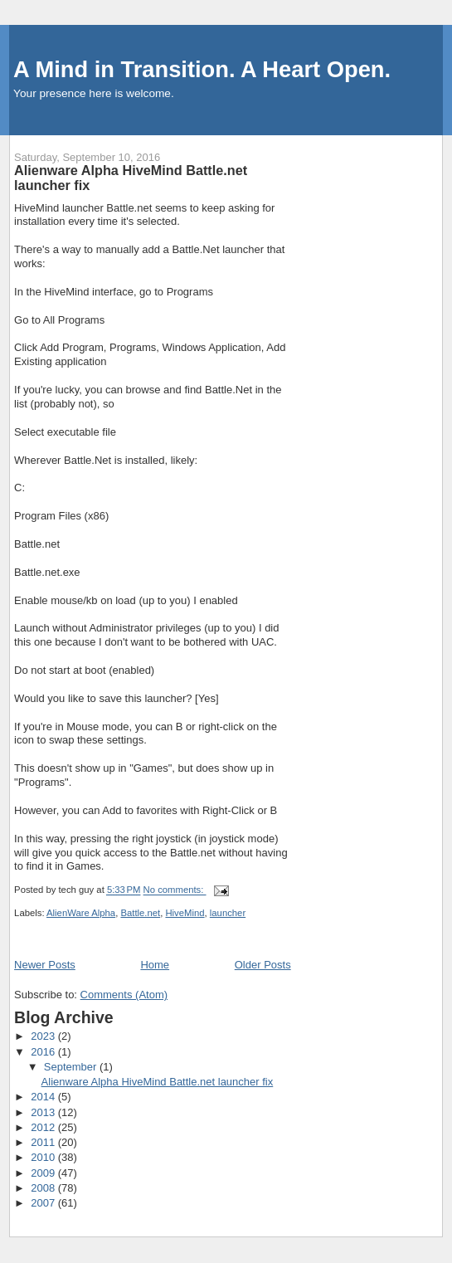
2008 (44, 1188)
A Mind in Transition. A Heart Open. (202, 69)
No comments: (175, 890)
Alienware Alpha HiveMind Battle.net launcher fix (130, 178)
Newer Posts (44, 964)
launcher (227, 913)
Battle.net (140, 913)
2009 (44, 1173)
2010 (44, 1157)
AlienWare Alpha (80, 913)
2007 (44, 1203)
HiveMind (184, 913)
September (72, 1067)
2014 (44, 1096)
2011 (44, 1142)
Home (154, 964)
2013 (44, 1112)
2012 (44, 1127)
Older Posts (263, 964)
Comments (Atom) (124, 994)
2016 (44, 1052)
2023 (44, 1036)
